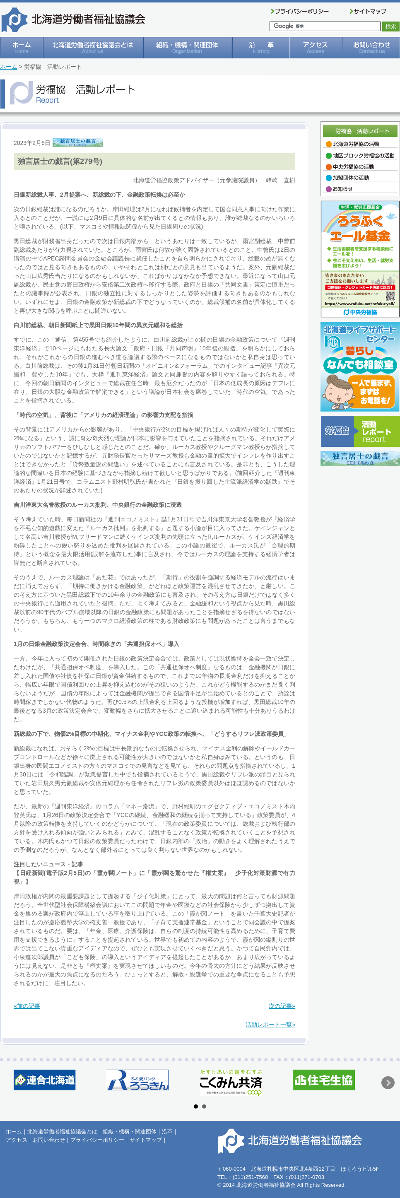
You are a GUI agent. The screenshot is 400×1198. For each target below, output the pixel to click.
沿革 (167, 1131)
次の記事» (282, 1006)
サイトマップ (146, 1140)
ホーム (8, 66)
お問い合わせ (49, 1140)
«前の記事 (27, 1006)
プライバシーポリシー (97, 1140)
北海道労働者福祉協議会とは (62, 1131)
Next (388, 1083)
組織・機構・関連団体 (130, 1131)
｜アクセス (13, 1140)
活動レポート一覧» (270, 1024)
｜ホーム (11, 1131)
